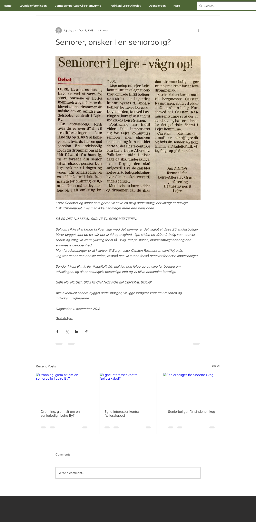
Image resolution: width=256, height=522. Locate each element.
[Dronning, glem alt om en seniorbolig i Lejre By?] (64, 389)
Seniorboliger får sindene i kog (191, 412)
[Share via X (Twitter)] (67, 331)
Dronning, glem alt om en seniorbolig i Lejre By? (60, 413)
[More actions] (198, 30)
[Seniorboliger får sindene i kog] (191, 389)
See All (216, 365)
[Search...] (226, 6)
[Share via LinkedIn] (76, 331)
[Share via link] (86, 331)
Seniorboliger (64, 318)
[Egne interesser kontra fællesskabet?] (128, 389)
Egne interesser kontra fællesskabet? (121, 413)
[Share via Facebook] (57, 331)
